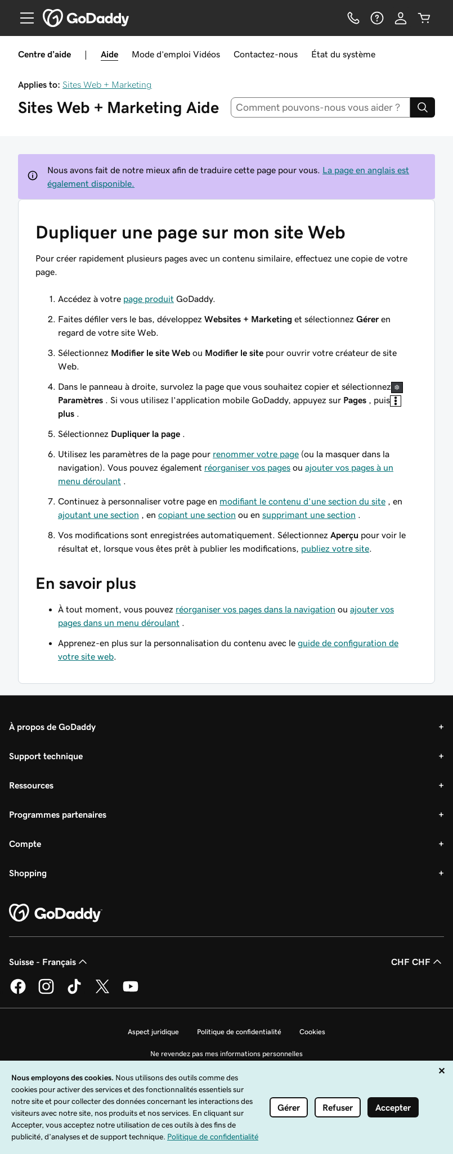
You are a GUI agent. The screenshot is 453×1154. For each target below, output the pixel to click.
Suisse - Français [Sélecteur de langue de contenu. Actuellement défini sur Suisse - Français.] (49, 961)
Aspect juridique (153, 1031)
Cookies (312, 1031)
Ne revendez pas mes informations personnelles (226, 1053)
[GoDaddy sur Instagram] (46, 992)
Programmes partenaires (57, 814)
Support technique (46, 755)
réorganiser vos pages (247, 467)
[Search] (422, 107)
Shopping (28, 872)
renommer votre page (256, 453)
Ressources (31, 785)
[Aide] (377, 18)
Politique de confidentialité (239, 1031)
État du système (343, 53)
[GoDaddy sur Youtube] (131, 992)
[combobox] (320, 107)
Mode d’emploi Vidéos (176, 53)
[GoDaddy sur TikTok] (74, 992)
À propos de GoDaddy (52, 726)
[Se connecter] (400, 18)
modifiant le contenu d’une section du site (302, 501)
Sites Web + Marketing (107, 84)
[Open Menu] (22, 17)
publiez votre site (335, 548)
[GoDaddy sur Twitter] (102, 992)
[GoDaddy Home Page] (55, 913)
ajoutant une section (98, 514)
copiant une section (197, 514)
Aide (109, 53)
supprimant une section (309, 514)
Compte (25, 843)
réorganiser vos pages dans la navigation (255, 609)
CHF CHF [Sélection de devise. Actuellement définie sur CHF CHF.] (417, 961)
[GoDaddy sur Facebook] (18, 992)
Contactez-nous (266, 53)
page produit (148, 298)
